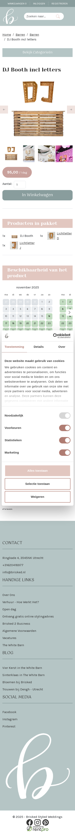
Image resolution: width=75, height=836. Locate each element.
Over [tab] (61, 346)
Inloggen (39, 3)
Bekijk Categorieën (38, 52)
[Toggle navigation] (69, 16)
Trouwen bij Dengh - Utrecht (22, 689)
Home (6, 34)
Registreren (60, 3)
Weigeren (37, 496)
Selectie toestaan (37, 483)
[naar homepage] (10, 16)
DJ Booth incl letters (21, 39)
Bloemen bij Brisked (17, 682)
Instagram (9, 719)
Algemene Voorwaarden (19, 631)
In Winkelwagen (37, 195)
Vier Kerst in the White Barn (22, 668)
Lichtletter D (64, 235)
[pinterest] (45, 822)
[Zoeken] (58, 16)
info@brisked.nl (14, 572)
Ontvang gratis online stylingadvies (28, 616)
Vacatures (9, 638)
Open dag (9, 609)
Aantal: (7, 184)
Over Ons (8, 595)
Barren (20, 34)
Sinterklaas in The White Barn (23, 675)
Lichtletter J (27, 245)
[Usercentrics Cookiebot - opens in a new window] (53, 335)
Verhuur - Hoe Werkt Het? (20, 602)
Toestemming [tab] (14, 346)
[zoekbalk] (38, 16)
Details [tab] (39, 346)
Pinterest (8, 726)
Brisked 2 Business (16, 623)
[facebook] (29, 822)
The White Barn (13, 645)
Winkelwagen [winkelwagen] (17, 3)
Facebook (9, 712)
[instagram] (37, 822)
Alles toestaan (37, 470)
